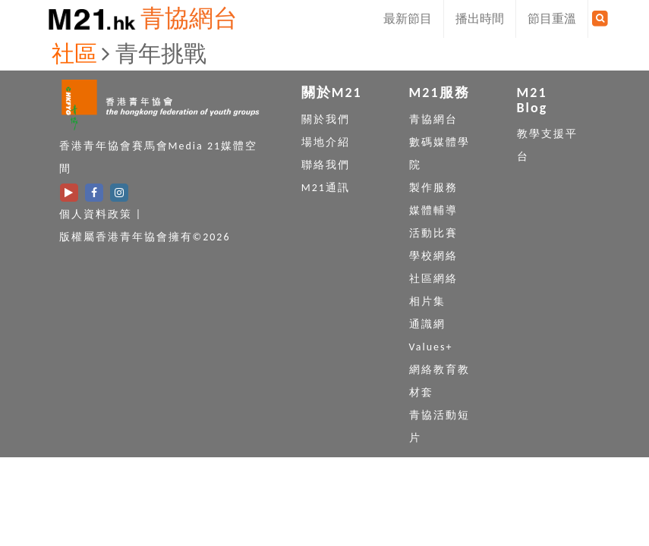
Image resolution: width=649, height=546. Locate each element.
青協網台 (189, 18)
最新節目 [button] (407, 18)
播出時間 (479, 18)
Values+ (431, 346)
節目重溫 (552, 18)
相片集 (427, 301)
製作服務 (433, 187)
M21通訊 (325, 187)
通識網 (427, 324)
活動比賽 (433, 233)
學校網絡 (433, 255)
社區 (74, 53)
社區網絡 (433, 278)
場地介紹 (325, 142)
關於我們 (325, 119)
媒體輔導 (433, 210)
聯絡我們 (325, 164)
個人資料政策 (95, 214)
